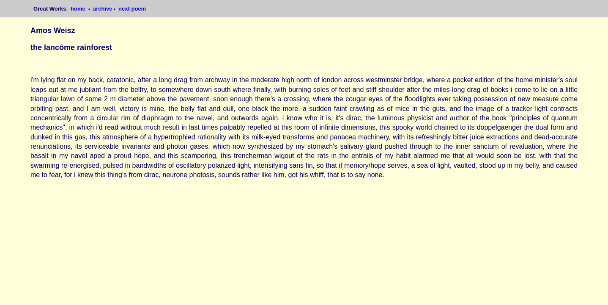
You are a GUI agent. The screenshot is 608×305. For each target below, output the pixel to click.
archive (102, 9)
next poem (132, 9)
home (79, 9)
